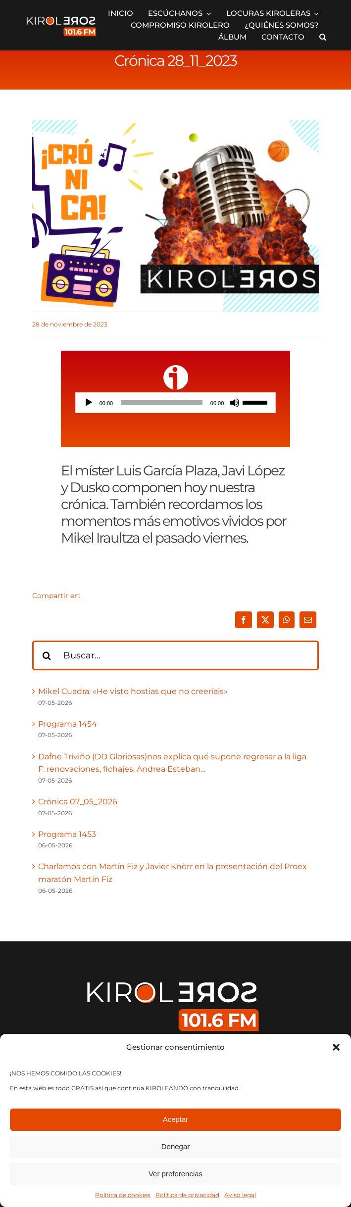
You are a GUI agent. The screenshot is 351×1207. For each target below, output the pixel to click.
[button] (336, 1047)
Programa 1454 (67, 724)
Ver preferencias (175, 1173)
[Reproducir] (89, 403)
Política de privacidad (187, 1195)
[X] (265, 620)
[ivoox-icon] (175, 368)
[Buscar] (47, 655)
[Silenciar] (235, 403)
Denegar (175, 1146)
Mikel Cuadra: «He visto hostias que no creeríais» (133, 691)
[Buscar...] (175, 655)
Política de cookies (122, 1195)
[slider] (161, 402)
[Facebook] (243, 620)
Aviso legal (240, 1195)
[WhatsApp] (286, 620)
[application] (175, 402)
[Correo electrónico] (308, 620)
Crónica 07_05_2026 (77, 801)
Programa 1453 (67, 834)
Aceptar (176, 1119)
